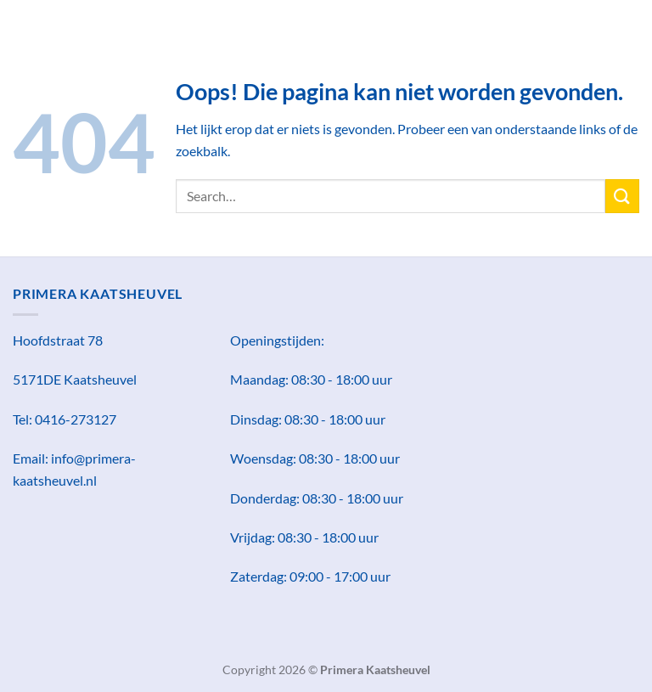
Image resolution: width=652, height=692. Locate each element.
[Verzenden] (622, 195)
